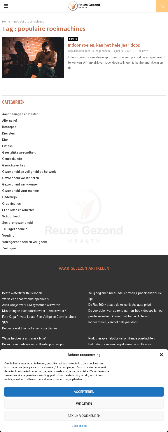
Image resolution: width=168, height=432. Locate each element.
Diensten (8, 133)
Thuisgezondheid (15, 229)
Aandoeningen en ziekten (20, 114)
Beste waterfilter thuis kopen (22, 293)
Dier (5, 140)
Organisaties (11, 203)
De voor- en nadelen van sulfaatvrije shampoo (33, 344)
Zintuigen (9, 248)
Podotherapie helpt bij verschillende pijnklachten (121, 338)
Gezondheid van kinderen (20, 178)
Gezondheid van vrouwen (20, 184)
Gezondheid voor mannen (21, 190)
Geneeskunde (12, 159)
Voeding (8, 235)
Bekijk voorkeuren (84, 416)
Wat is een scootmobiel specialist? (25, 299)
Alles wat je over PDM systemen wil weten (31, 305)
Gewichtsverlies (13, 165)
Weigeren (84, 404)
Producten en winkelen (18, 210)
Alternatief (9, 120)
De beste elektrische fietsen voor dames (30, 328)
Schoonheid (11, 216)
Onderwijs (9, 197)
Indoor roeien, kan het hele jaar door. (104, 45)
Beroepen (9, 127)
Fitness (73, 39)
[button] (161, 355)
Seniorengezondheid (17, 222)
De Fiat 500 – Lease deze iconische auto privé (119, 304)
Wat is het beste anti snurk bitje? (24, 338)
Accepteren (84, 392)
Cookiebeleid (79, 425)
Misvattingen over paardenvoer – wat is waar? (34, 311)
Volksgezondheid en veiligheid (24, 242)
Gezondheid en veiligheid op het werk (29, 171)
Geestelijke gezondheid (19, 152)
